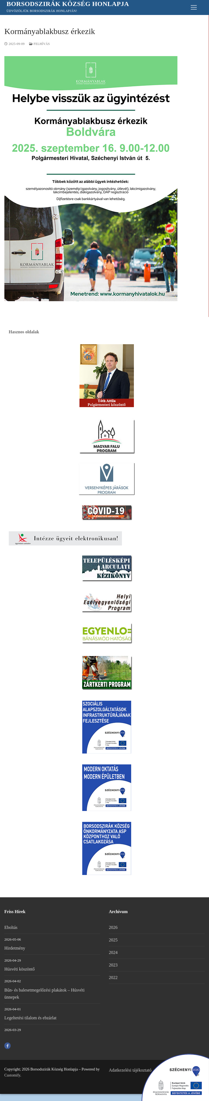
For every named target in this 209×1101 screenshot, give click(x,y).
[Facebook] (7, 1045)
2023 (113, 965)
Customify (12, 1075)
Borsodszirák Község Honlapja (68, 3)
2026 (113, 927)
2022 (113, 977)
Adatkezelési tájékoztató (130, 1070)
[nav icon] (193, 7)
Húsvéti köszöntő (19, 969)
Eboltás (10, 927)
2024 (113, 952)
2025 (113, 940)
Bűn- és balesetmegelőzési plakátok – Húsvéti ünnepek (44, 993)
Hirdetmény (14, 948)
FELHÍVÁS (39, 43)
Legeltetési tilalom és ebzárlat (30, 1017)
